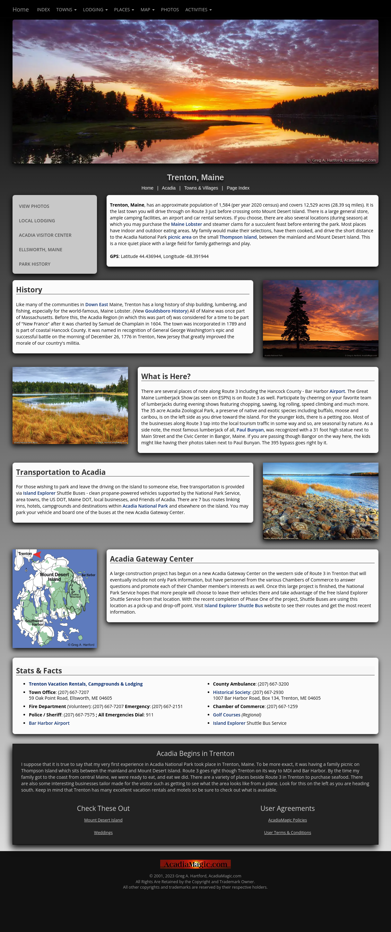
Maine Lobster (186, 224)
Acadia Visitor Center (45, 235)
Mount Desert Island (103, 820)
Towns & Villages (201, 188)
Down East (96, 304)
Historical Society (231, 692)
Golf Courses (226, 715)
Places (124, 9)
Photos (170, 9)
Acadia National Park (145, 506)
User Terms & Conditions (287, 832)
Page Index (238, 188)
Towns (66, 9)
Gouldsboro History (166, 311)
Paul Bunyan (250, 430)
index (43, 9)
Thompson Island (238, 237)
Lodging (95, 9)
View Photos (34, 206)
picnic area (179, 237)
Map (148, 9)
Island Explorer (39, 493)
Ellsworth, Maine (40, 249)
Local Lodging (37, 220)
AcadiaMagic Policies (287, 820)
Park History (34, 264)
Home (21, 9)
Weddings (103, 832)
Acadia (169, 188)
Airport (337, 391)
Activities (199, 9)
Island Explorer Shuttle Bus (233, 605)
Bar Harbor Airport (49, 723)
